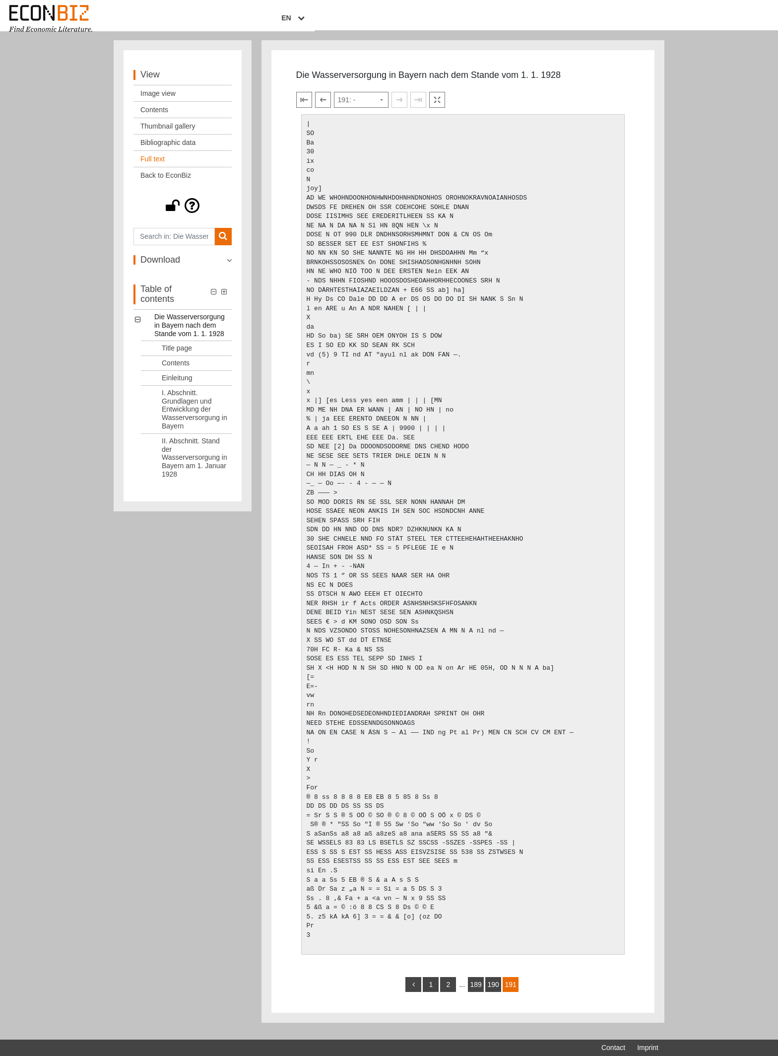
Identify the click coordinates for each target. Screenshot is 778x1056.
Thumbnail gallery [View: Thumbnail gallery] (167, 133)
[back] (413, 991)
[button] (182, 212)
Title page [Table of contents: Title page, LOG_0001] (177, 355)
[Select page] (361, 107)
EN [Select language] (651, 18)
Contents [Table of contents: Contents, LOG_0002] (176, 370)
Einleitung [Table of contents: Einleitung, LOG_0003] (177, 385)
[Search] (223, 243)
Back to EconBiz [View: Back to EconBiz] (165, 182)
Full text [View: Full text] (152, 166)
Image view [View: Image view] (158, 100)
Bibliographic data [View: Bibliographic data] (167, 149)
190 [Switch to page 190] (493, 991)
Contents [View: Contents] (154, 117)
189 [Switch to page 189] (475, 991)
